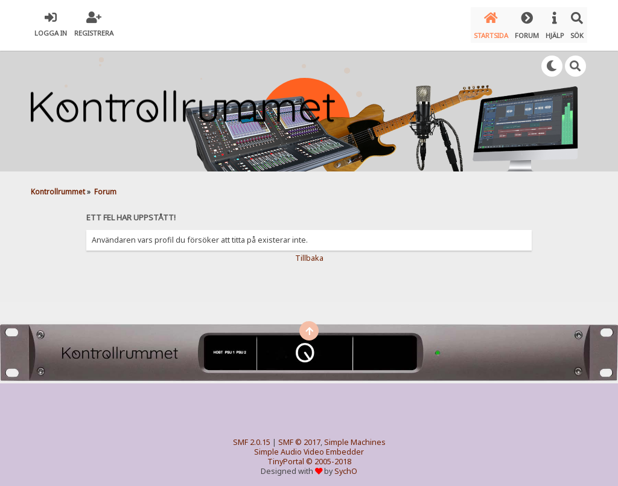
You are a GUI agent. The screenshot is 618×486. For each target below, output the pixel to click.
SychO (345, 466)
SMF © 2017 (299, 437)
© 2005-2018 (328, 456)
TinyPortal (285, 456)
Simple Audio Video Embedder (309, 446)
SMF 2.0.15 (251, 437)
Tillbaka (309, 253)
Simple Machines (355, 437)
